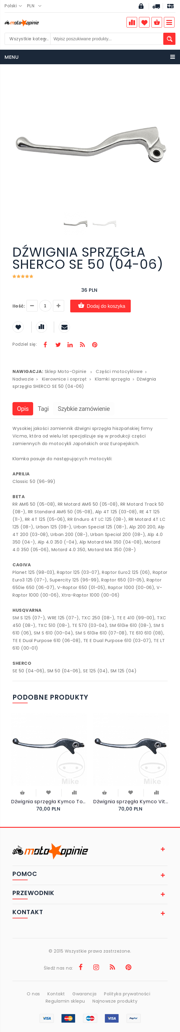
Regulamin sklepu (65, 1001)
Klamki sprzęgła (112, 379)
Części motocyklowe (119, 371)
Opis (23, 408)
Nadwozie (23, 379)
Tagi (43, 408)
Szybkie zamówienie (84, 408)
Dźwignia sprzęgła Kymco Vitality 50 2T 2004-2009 (131, 801)
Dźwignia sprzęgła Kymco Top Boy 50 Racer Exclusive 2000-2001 (49, 801)
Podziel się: (24, 344)
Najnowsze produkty (114, 1001)
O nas (33, 994)
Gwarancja (84, 994)
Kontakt (56, 994)
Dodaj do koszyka (100, 305)
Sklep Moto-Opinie (66, 371)
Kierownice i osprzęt (64, 379)
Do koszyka (22, 793)
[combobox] (15, 6)
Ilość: (18, 306)
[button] (162, 82)
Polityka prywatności (127, 994)
